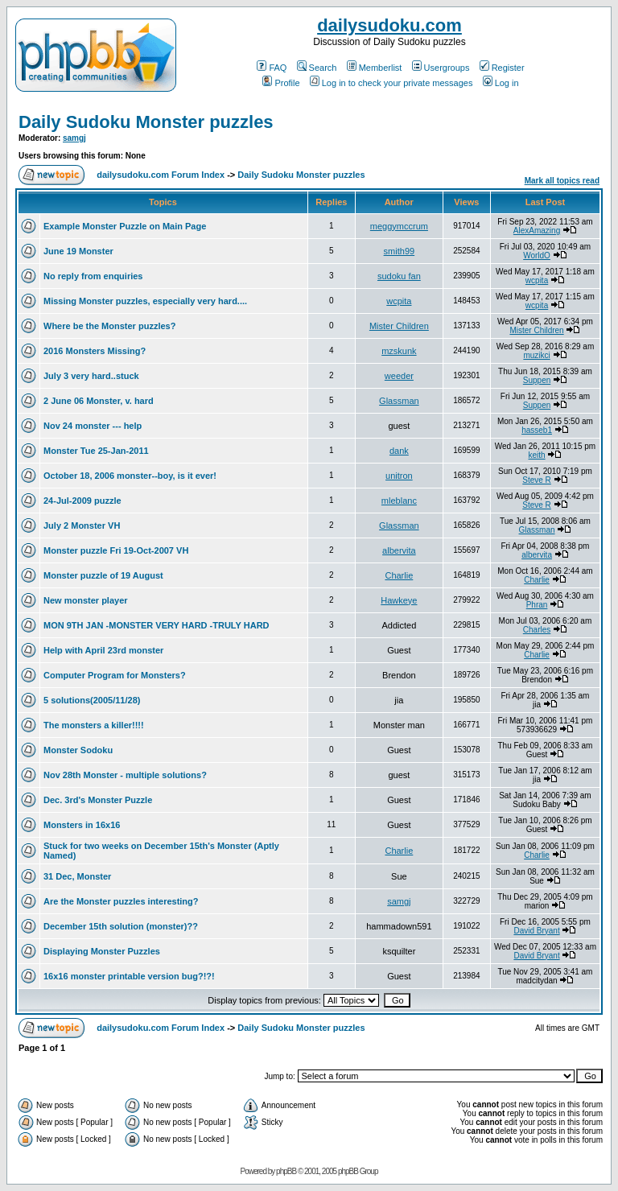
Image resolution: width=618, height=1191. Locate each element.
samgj (74, 138)
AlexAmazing (536, 230)
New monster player (85, 600)
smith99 (399, 251)
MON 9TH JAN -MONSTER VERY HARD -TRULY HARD (156, 625)
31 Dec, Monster (77, 876)
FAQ (271, 67)
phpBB (286, 1171)
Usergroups (441, 67)
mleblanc (399, 500)
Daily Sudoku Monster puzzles (146, 122)
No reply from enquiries (92, 276)
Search (317, 67)
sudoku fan (399, 276)
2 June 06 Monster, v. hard (98, 401)
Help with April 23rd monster (103, 650)
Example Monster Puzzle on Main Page (124, 226)
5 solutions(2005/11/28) (91, 700)
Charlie (399, 575)
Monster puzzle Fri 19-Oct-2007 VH (115, 550)
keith (536, 455)
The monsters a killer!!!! (93, 725)
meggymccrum (399, 226)
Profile (280, 83)
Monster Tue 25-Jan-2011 (96, 450)
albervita (399, 550)
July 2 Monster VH (81, 525)
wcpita (536, 280)
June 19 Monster (78, 251)
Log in (501, 83)
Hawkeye (399, 600)
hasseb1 (536, 430)
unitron (399, 475)
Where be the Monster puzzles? (109, 326)
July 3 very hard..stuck (91, 376)
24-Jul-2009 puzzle (82, 500)
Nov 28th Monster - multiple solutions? (125, 775)
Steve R (536, 480)
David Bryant (536, 930)
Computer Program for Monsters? (114, 675)
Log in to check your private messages (391, 83)
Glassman (399, 401)
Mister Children (399, 326)
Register (502, 67)
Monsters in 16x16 (81, 825)
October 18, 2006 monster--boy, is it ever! (129, 475)
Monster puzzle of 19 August (103, 575)
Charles (536, 629)
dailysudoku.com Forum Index (161, 174)
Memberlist (374, 67)
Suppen (536, 380)
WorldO (536, 255)
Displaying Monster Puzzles (101, 951)
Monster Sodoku (78, 750)
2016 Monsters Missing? (94, 351)
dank (399, 450)
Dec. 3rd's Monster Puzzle (97, 800)
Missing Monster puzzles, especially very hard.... (145, 301)
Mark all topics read (562, 180)
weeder (399, 376)
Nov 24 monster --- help (92, 426)
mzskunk (398, 351)
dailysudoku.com (389, 25)
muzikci (536, 355)
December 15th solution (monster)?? (120, 926)
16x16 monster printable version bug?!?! (129, 976)
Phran (537, 604)
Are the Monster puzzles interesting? (121, 901)
